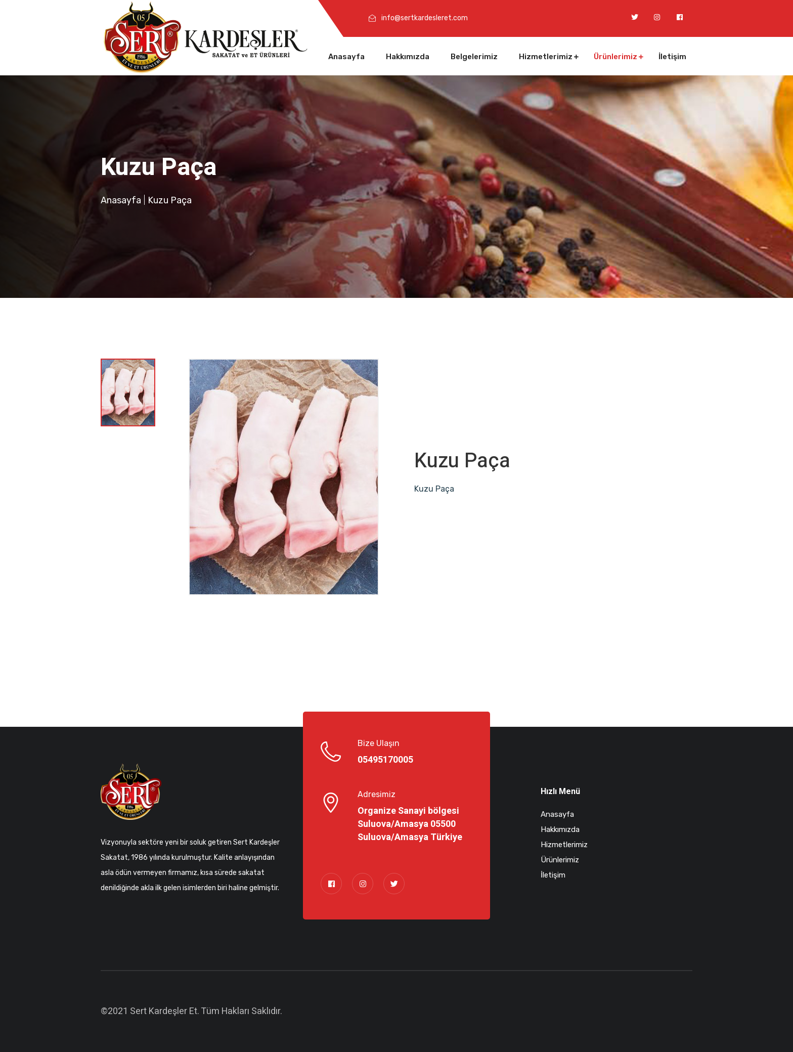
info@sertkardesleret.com (424, 18)
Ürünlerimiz (615, 56)
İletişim (672, 56)
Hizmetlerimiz (545, 56)
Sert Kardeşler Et (163, 1011)
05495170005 (385, 760)
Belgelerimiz (474, 56)
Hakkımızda (407, 56)
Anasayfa (346, 56)
